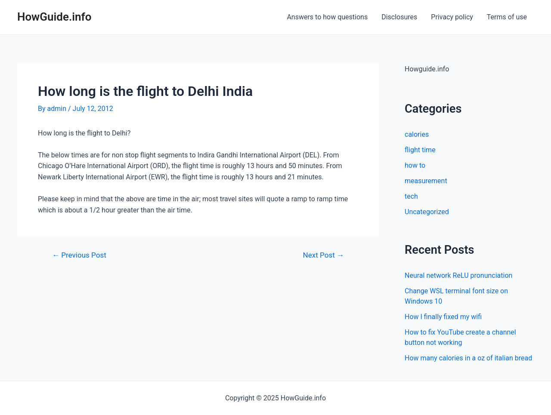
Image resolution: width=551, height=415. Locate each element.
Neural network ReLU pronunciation (458, 275)
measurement (426, 181)
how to (415, 165)
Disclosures (399, 17)
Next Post (323, 255)
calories (417, 134)
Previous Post (79, 255)
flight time (420, 150)
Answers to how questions (327, 17)
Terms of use (507, 17)
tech (411, 196)
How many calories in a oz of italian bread (468, 358)
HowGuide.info (54, 16)
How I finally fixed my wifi (443, 317)
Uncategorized (427, 212)
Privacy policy (452, 17)
